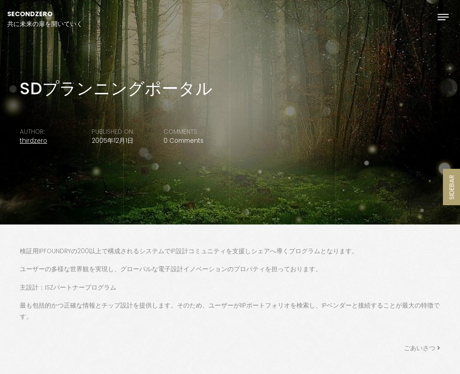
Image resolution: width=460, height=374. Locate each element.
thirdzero (33, 140)
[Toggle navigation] (443, 17)
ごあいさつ (419, 348)
